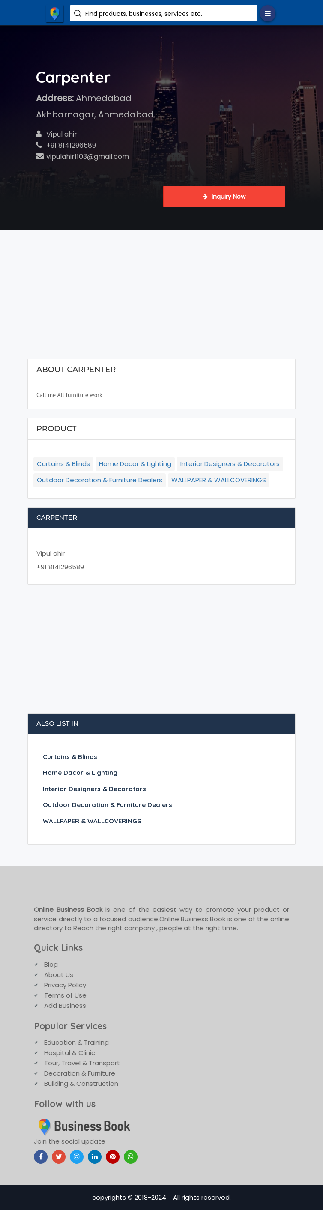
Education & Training (76, 1042)
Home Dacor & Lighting (135, 463)
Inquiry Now (224, 196)
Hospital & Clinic (69, 1052)
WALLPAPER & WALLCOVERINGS (218, 479)
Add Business (65, 1005)
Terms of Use (65, 995)
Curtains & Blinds (63, 463)
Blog (51, 964)
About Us (58, 974)
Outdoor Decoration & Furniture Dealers (99, 479)
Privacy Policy (65, 984)
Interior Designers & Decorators (230, 463)
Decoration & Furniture (79, 1073)
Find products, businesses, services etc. (143, 13)
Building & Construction (81, 1083)
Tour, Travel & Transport (82, 1062)
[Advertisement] (162, 295)
